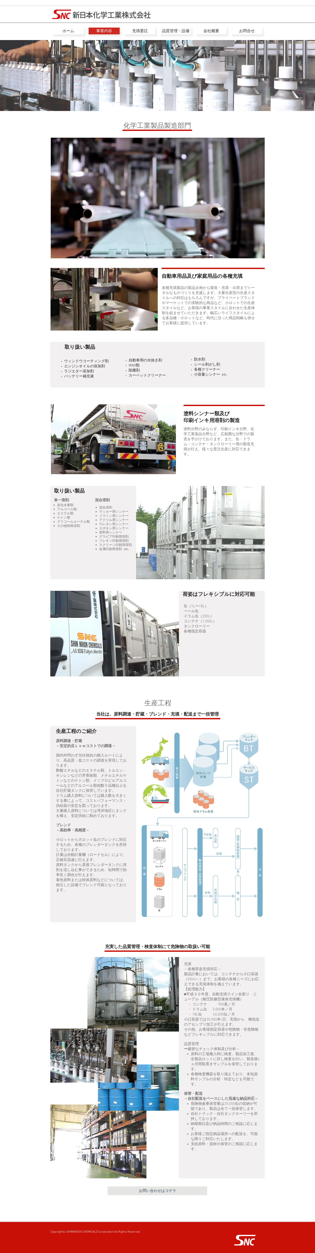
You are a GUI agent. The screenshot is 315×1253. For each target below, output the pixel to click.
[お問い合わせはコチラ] (157, 1190)
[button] (104, 299)
